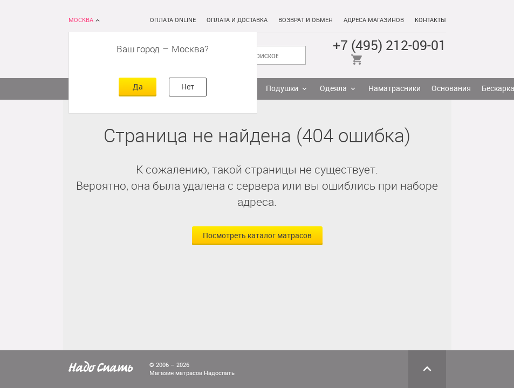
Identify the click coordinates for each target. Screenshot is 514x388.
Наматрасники (394, 88)
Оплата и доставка (237, 20)
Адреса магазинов (374, 20)
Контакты (430, 20)
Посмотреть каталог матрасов (257, 235)
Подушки (282, 88)
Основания (451, 88)
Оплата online (173, 20)
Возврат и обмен (305, 20)
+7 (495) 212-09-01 (389, 45)
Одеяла (333, 88)
